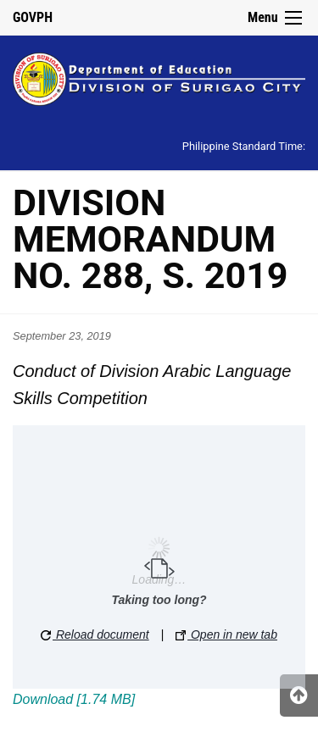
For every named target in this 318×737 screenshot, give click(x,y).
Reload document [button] (95, 634)
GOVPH (33, 17)
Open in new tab (226, 634)
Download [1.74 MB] (74, 699)
